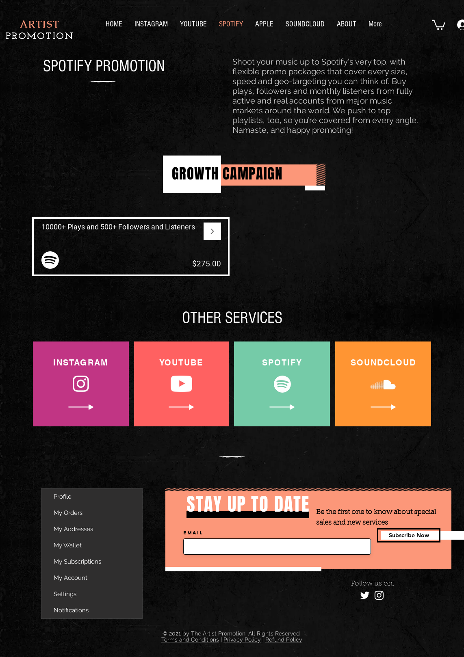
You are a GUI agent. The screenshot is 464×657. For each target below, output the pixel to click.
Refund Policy (283, 639)
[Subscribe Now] (408, 535)
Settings (65, 594)
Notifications (71, 610)
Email (193, 533)
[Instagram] (379, 595)
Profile (63, 496)
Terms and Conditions (190, 639)
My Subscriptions (77, 561)
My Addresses (73, 529)
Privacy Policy (242, 639)
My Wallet (68, 545)
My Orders (68, 513)
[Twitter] (365, 595)
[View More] (131, 246)
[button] (438, 24)
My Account (70, 577)
